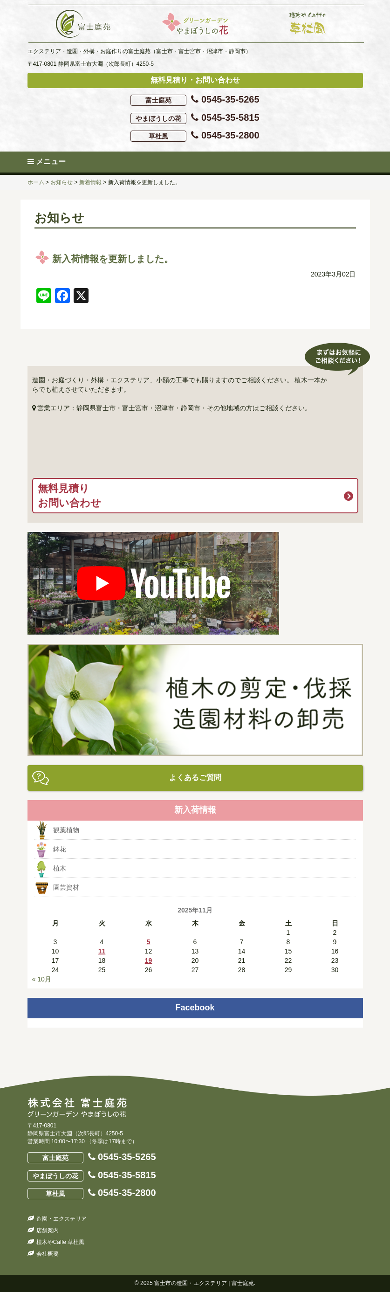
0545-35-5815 (194, 118)
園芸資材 (66, 887)
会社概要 (47, 1254)
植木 (59, 868)
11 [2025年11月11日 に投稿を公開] (102, 951)
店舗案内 (47, 1230)
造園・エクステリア (61, 1219)
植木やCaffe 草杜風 (60, 1242)
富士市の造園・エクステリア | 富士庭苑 (204, 1283)
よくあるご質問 (195, 777)
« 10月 (41, 979)
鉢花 (59, 849)
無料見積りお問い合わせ (69, 496)
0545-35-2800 (194, 136)
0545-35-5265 (194, 100)
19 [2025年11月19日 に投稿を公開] (148, 960)
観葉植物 (66, 830)
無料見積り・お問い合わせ (195, 80)
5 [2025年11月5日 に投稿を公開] (149, 942)
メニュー (46, 162)
